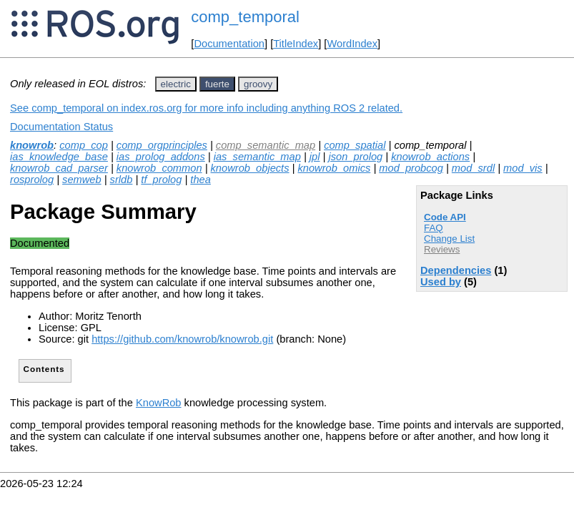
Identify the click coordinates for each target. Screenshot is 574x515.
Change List (449, 238)
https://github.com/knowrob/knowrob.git (182, 339)
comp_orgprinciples (162, 145)
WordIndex (352, 43)
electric (176, 84)
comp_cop (83, 145)
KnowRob (159, 402)
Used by (440, 282)
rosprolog (32, 179)
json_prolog (355, 156)
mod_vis (523, 168)
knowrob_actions (430, 156)
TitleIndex (295, 43)
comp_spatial (354, 145)
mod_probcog (411, 168)
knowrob (32, 145)
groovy (258, 84)
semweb (82, 179)
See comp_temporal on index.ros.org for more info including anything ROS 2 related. (206, 108)
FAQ (433, 227)
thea (200, 179)
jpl (315, 156)
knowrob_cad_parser (59, 168)
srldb (121, 179)
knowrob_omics (333, 168)
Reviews (442, 249)
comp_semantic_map (265, 145)
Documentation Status (61, 126)
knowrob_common (159, 168)
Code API (445, 217)
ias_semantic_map (257, 156)
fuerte (217, 84)
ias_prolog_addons (161, 156)
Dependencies (455, 270)
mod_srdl (473, 168)
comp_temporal (245, 17)
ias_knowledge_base (59, 156)
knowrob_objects (250, 168)
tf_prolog (161, 179)
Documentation (229, 43)
